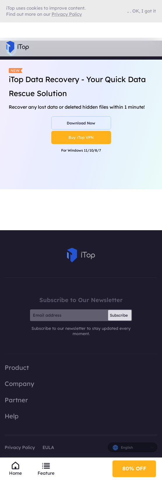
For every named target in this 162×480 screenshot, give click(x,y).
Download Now (81, 123)
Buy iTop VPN (81, 137)
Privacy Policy (20, 447)
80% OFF (134, 468)
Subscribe (119, 315)
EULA (48, 447)
